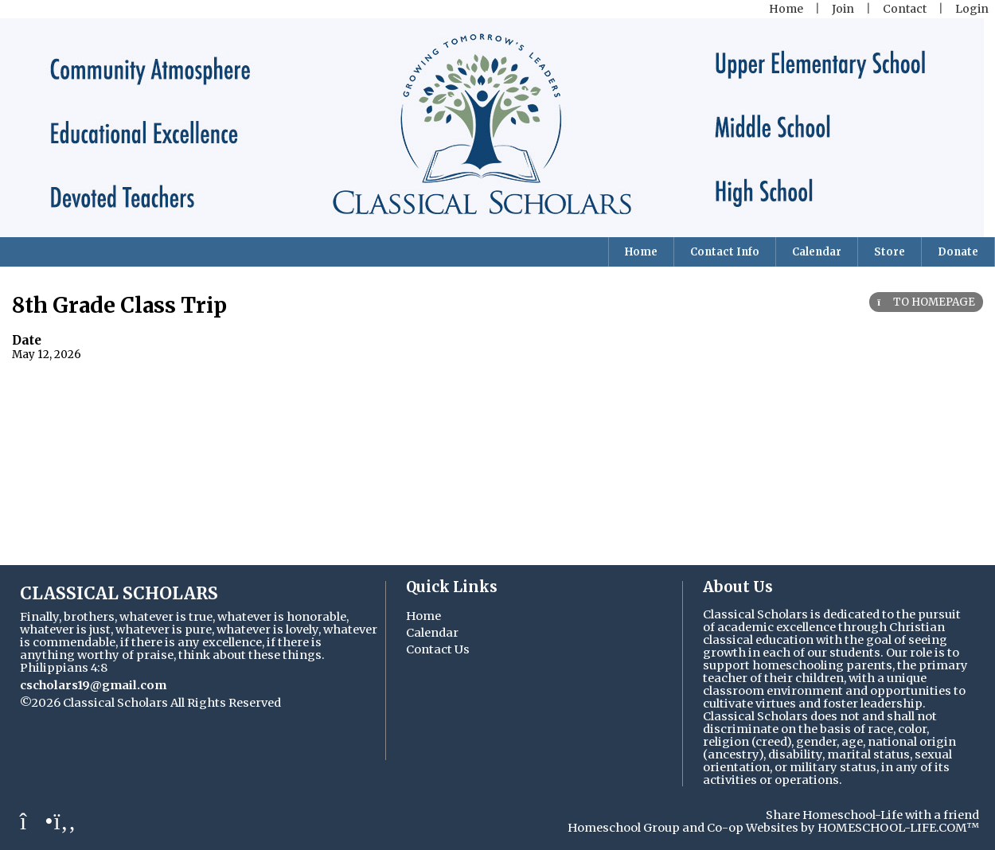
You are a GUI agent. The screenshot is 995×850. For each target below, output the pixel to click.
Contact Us (438, 649)
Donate (958, 252)
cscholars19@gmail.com (93, 685)
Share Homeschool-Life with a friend (872, 815)
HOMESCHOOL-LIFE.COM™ (898, 828)
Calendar (816, 252)
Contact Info (724, 252)
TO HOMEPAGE (926, 302)
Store (889, 252)
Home (641, 252)
